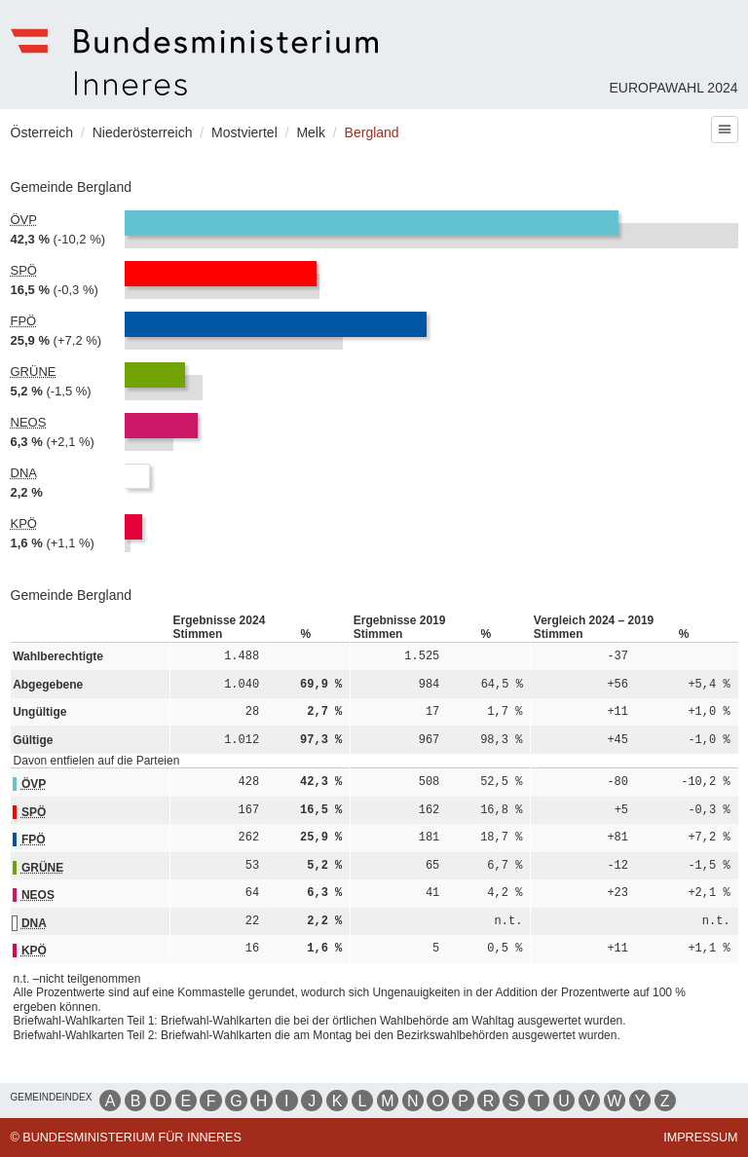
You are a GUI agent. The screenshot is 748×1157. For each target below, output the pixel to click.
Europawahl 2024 (673, 87)
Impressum (700, 1137)
